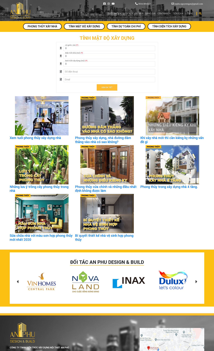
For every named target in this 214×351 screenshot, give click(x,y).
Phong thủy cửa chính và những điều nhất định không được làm (105, 189)
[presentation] (17, 282)
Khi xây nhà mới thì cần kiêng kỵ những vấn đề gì (172, 140)
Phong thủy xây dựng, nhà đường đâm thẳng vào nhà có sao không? (103, 140)
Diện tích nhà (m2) (74, 53)
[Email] (109, 79)
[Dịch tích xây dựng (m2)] (109, 64)
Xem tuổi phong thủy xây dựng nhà (35, 138)
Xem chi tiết (107, 87)
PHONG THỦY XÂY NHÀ (42, 26)
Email (67, 79)
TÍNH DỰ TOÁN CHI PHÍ (126, 26)
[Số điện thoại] (109, 72)
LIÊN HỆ (189, 13)
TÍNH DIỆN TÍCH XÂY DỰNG (169, 26)
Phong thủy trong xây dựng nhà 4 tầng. (169, 187)
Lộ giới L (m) (71, 45)
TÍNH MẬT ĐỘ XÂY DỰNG (84, 26)
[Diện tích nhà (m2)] (109, 56)
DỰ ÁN (138, 13)
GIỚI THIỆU (113, 13)
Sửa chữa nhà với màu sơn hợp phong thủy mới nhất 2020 (41, 238)
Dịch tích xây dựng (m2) (76, 60)
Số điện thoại (71, 71)
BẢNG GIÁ (150, 13)
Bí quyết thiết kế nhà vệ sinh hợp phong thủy (104, 238)
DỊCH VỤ (127, 13)
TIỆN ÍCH (177, 13)
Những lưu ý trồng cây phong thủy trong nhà (39, 189)
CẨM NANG (163, 13)
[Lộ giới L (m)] (109, 48)
